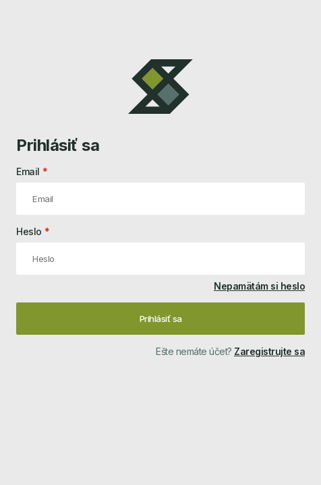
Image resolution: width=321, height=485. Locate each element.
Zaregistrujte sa (269, 351)
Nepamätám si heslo (259, 286)
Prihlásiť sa (161, 318)
